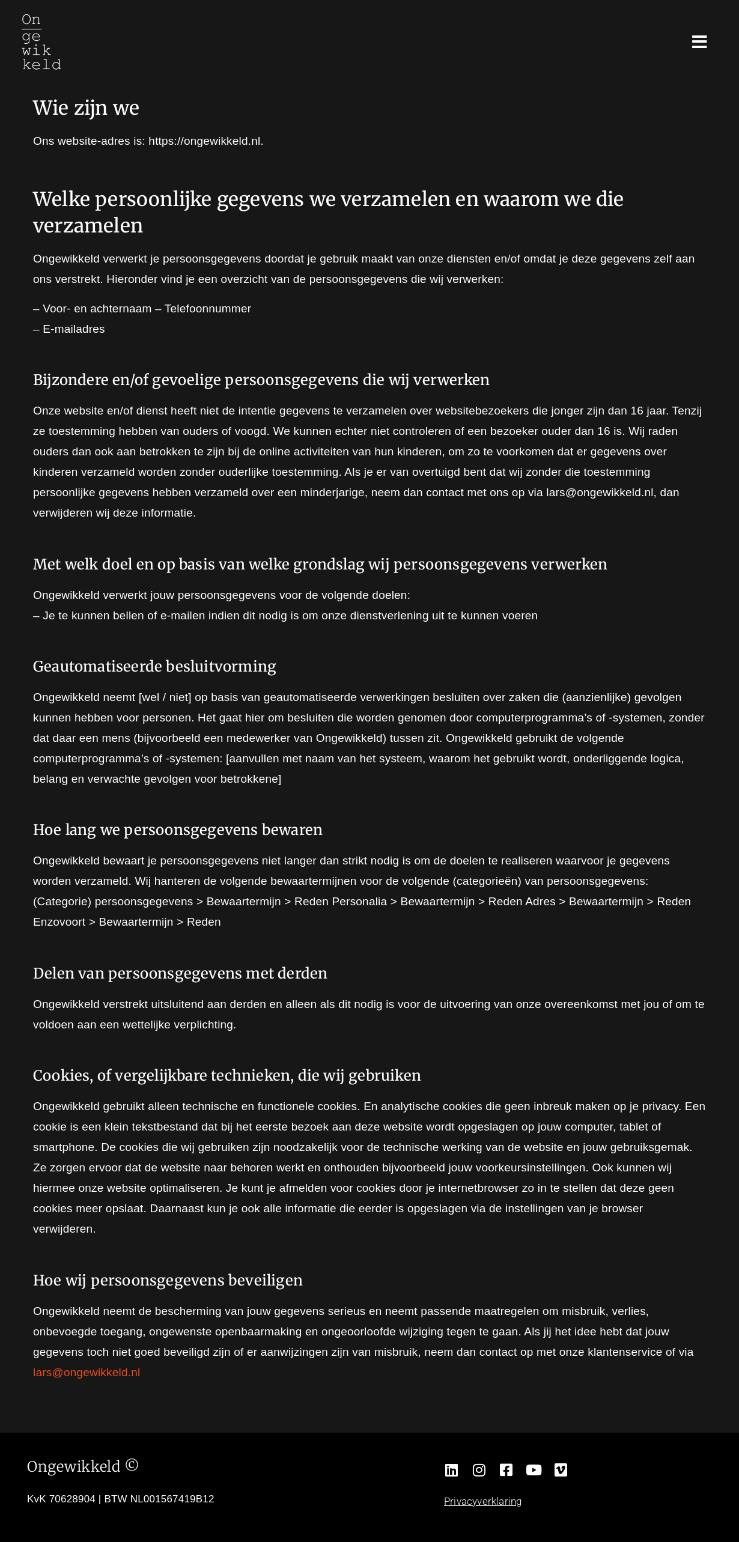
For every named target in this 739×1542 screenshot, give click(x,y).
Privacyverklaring (483, 1501)
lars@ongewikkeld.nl (86, 1372)
